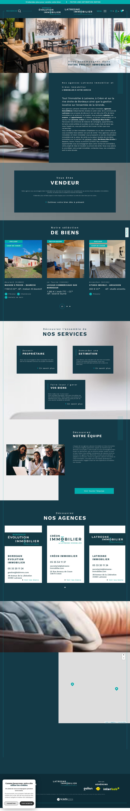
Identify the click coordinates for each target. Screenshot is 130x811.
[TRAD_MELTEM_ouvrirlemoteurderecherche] (13, 11)
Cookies (103, 797)
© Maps (112, 725)
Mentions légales (77, 797)
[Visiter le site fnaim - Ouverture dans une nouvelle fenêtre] (98, 792)
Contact (127, 232)
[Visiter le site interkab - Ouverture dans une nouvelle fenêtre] (111, 791)
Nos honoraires (61, 797)
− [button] (123, 661)
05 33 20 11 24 (16, 571)
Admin (84, 797)
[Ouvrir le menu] (101, 11)
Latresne (88, 139)
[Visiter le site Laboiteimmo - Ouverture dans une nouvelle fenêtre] (64, 805)
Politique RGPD (96, 797)
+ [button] (123, 658)
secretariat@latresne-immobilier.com (60, 570)
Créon (94, 139)
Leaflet (106, 725)
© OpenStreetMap (121, 725)
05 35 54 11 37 (58, 565)
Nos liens (89, 797)
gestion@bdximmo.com (18, 575)
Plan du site (69, 797)
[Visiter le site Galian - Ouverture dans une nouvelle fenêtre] (88, 792)
